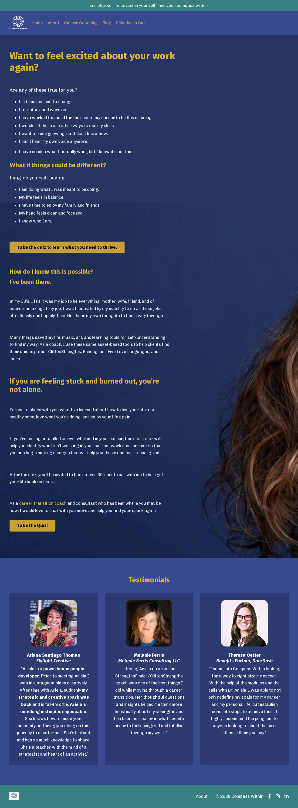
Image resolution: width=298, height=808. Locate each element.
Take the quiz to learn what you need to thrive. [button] (67, 247)
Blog (106, 22)
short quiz (143, 438)
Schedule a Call (130, 22)
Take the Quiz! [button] (32, 525)
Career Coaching (81, 22)
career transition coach (43, 503)
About (53, 22)
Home (37, 22)
